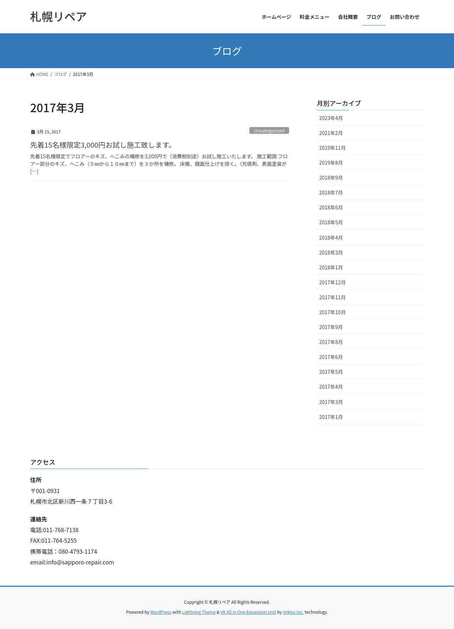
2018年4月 (331, 237)
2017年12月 (332, 282)
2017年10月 (332, 312)
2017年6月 (331, 356)
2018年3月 (331, 252)
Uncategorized (269, 130)
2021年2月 (331, 132)
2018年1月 (331, 267)
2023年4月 (331, 117)
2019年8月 (331, 162)
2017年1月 (331, 416)
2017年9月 (331, 326)
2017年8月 (331, 341)
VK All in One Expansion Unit (248, 612)
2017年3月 (331, 401)
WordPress (161, 612)
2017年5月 (331, 371)
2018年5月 (331, 222)
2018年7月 (331, 192)
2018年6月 (331, 207)
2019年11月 (332, 147)
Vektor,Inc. (293, 612)
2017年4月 (331, 386)
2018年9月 (331, 177)
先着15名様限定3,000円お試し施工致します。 (103, 145)
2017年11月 (332, 297)
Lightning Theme (199, 612)
